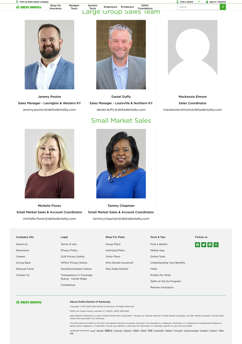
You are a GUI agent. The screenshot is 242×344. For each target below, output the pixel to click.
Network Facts (25, 268)
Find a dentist (158, 244)
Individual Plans (115, 250)
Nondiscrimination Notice (76, 268)
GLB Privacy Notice (72, 256)
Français (118, 330)
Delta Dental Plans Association (118, 316)
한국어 (143, 330)
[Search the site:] (198, 12)
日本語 (136, 330)
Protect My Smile (160, 275)
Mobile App (157, 250)
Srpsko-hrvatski (191, 330)
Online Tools (157, 256)
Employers (110, 12)
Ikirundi (100, 330)
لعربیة (92, 330)
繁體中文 (109, 330)
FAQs (153, 268)
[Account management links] (199, 3)
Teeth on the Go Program (165, 281)
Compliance (68, 284)
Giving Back (23, 262)
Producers (127, 12)
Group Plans (113, 244)
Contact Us (22, 275)
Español (204, 330)
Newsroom (22, 250)
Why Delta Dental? (117, 268)
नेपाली (150, 330)
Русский (178, 330)
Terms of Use (68, 244)
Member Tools (74, 12)
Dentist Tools (92, 12)
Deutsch (127, 330)
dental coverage (202, 316)
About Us (22, 244)
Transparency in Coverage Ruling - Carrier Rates (76, 276)
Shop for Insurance (56, 12)
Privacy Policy (69, 250)
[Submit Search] (223, 12)
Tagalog (213, 330)
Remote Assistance (161, 287)
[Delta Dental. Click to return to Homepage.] (29, 12)
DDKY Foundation (145, 12)
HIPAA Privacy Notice (74, 262)
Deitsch (168, 330)
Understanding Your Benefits (167, 262)
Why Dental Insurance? (120, 262)
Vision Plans (113, 256)
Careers (20, 256)
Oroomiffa (159, 330)
